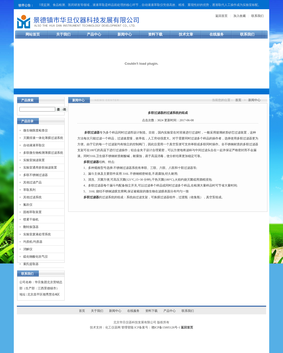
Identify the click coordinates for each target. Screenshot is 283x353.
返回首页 (221, 16)
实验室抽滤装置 (34, 160)
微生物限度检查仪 (35, 130)
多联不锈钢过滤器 (35, 175)
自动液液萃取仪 (34, 145)
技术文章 (186, 34)
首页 (238, 100)
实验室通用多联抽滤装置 (40, 167)
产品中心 (94, 34)
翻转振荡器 (31, 227)
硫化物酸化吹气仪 (35, 256)
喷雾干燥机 (31, 219)
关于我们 (63, 34)
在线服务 (216, 34)
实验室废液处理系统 (37, 234)
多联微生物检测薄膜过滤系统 (43, 153)
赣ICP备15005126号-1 (165, 327)
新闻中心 (124, 34)
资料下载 (155, 34)
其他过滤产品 (32, 182)
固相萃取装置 (32, 212)
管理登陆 (127, 327)
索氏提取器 (31, 264)
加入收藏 (239, 16)
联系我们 (257, 16)
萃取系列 (29, 190)
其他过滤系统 (32, 197)
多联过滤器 (92, 132)
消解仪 (27, 249)
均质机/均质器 (32, 242)
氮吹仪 (27, 204)
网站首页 (33, 34)
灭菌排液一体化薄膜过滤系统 (43, 138)
